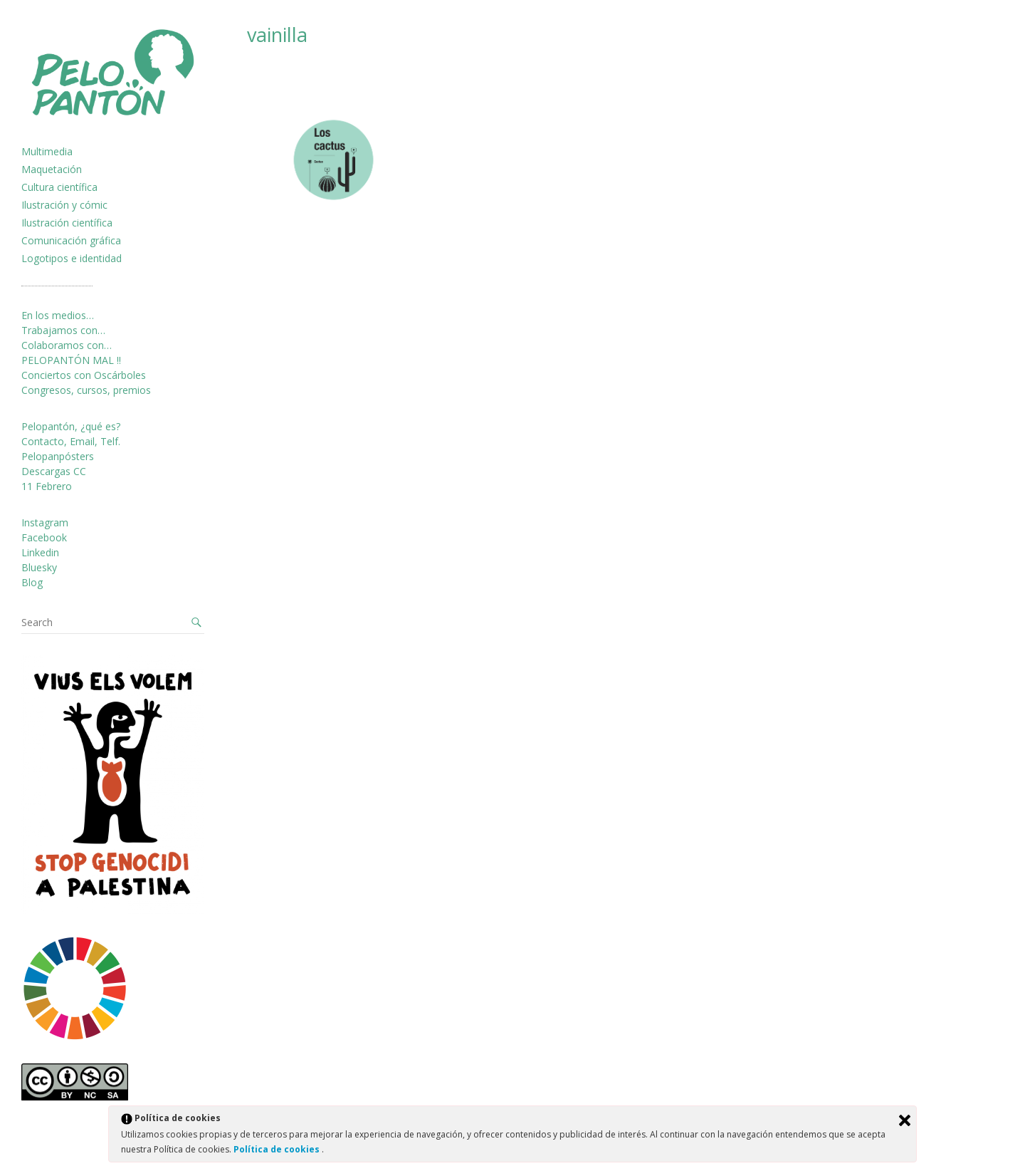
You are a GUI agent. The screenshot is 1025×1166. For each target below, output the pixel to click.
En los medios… (57, 315)
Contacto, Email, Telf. (70, 441)
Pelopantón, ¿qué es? (70, 426)
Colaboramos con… (66, 345)
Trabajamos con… (63, 330)
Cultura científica (59, 187)
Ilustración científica (66, 222)
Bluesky (39, 567)
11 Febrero (46, 486)
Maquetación (51, 169)
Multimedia (47, 151)
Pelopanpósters (57, 456)
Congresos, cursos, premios (86, 390)
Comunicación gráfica (71, 240)
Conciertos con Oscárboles (83, 375)
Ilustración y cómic (64, 205)
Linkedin (40, 552)
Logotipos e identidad (71, 258)
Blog (32, 582)
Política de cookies (277, 1149)
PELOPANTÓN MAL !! (71, 360)
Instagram (44, 522)
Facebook (44, 537)
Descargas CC (53, 471)
